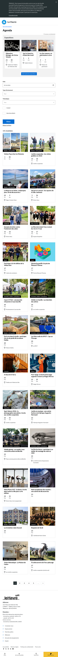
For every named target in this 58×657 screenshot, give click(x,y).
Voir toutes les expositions (29, 73)
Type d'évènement (8, 90)
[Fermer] (56, 2)
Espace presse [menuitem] (7, 629)
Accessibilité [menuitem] (6, 646)
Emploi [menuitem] (6, 641)
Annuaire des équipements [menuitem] (11, 638)
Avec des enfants (10, 113)
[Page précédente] (43, 583)
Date (4, 81)
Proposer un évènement (49, 34)
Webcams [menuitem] (6, 635)
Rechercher (36, 654)
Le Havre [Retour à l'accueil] (9, 22)
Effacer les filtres (7, 125)
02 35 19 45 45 (13, 608)
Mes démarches (51, 654)
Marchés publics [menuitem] (8, 632)
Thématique (6, 98)
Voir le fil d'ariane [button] (7, 26)
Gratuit (8, 108)
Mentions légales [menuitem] (15, 646)
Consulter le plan (13, 15)
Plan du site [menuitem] (38, 646)
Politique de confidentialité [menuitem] (26, 646)
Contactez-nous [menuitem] (8, 626)
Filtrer (8, 122)
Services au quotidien (19, 654)
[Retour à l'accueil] (29, 597)
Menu (5, 654)
